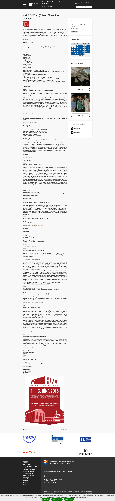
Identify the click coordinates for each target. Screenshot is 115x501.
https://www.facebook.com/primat (32, 114)
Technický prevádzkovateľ (49, 493)
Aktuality (33, 10)
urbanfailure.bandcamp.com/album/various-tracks (37, 348)
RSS (82, 2)
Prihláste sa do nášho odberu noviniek (79, 25)
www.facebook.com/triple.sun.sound (33, 225)
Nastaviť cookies (68, 499)
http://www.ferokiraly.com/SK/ (41, 284)
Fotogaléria (26, 477)
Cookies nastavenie (48, 491)
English (88, 2)
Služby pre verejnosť (28, 475)
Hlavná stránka (26, 10)
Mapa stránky (77, 2)
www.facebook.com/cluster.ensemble (33, 302)
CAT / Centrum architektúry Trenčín (30, 467)
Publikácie (25, 480)
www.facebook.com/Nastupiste (31, 259)
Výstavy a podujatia (28, 471)
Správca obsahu (88, 493)
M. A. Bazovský (27, 464)
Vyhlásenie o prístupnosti (86, 491)
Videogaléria (26, 479)
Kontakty (50, 6)
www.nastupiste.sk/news (30, 122)
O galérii (44, 6)
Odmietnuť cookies (57, 499)
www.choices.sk (27, 157)
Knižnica (25, 484)
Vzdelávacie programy (29, 473)
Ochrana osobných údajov (60, 491)
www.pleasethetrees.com (30, 332)
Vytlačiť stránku (28, 430)
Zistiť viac (80, 89)
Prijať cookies (46, 499)
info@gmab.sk (52, 482)
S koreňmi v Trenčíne (29, 469)
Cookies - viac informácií (73, 491)
